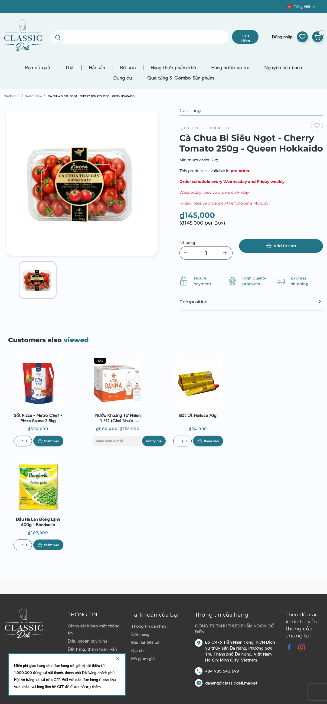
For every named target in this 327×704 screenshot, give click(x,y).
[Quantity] (23, 441)
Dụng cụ (122, 78)
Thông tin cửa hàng (221, 614)
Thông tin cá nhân (148, 626)
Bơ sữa (128, 67)
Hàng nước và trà (230, 67)
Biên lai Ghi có (145, 642)
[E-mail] (117, 441)
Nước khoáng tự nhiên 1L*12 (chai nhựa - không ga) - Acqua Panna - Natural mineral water (117, 418)
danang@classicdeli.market (231, 682)
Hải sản (97, 67)
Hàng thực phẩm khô (173, 67)
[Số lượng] (206, 253)
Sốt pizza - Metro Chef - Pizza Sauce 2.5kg (38, 418)
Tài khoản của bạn (156, 614)
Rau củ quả (37, 67)
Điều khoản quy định (87, 640)
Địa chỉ (138, 650)
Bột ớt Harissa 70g (197, 415)
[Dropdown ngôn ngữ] (301, 6)
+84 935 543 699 (222, 670)
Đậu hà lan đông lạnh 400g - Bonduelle (38, 522)
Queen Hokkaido (206, 128)
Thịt (69, 67)
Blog (284, 8)
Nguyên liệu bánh (283, 67)
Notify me (154, 441)
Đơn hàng (140, 634)
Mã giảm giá (143, 658)
